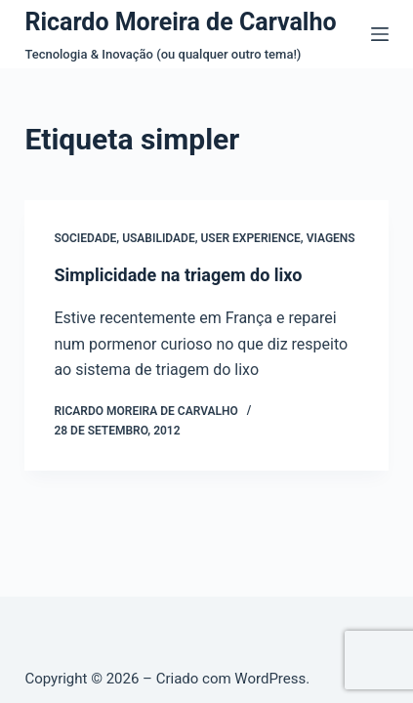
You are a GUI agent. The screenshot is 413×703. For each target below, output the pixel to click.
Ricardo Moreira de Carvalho (180, 22)
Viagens (331, 238)
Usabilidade (158, 238)
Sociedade (85, 238)
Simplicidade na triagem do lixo (178, 275)
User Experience (250, 238)
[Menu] (380, 34)
